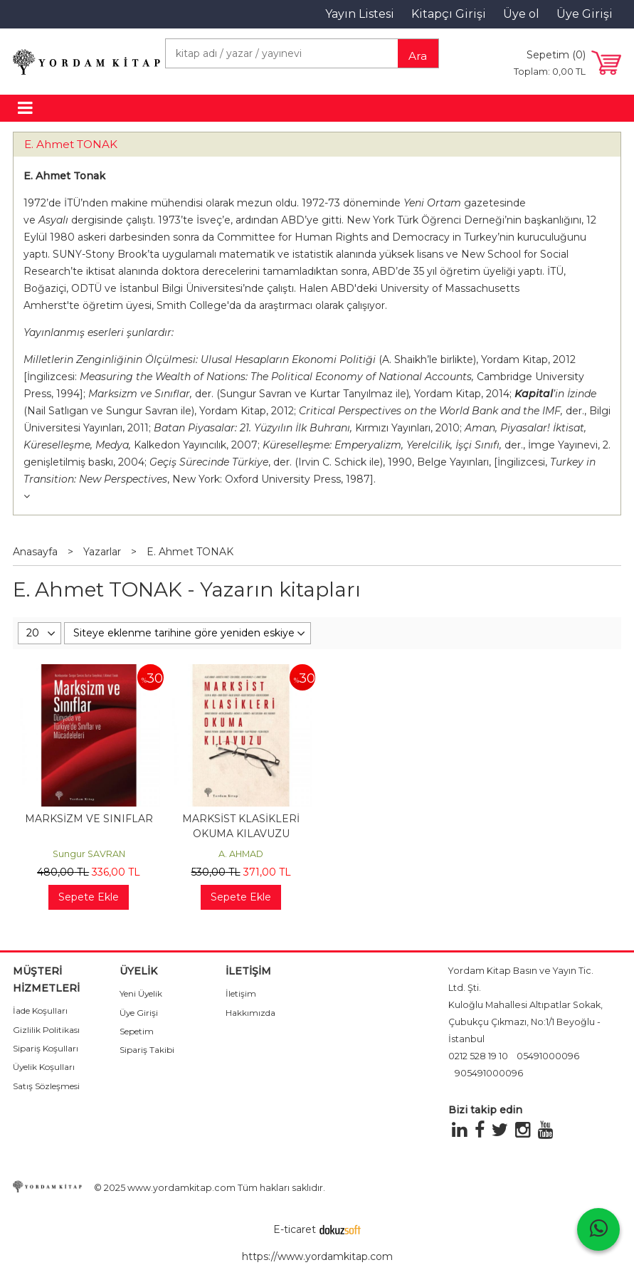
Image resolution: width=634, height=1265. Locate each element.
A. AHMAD (240, 854)
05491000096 (548, 1056)
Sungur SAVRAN (89, 854)
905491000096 (489, 1073)
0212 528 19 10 (478, 1056)
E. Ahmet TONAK (70, 144)
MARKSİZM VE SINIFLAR (89, 818)
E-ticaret (294, 1229)
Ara (417, 56)
